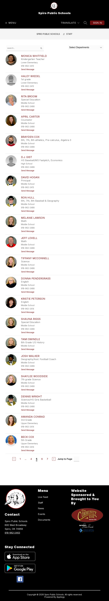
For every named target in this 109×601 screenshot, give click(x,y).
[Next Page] (53, 459)
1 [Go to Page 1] (20, 459)
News (41, 508)
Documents (44, 519)
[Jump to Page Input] (76, 458)
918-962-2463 (12, 532)
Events (41, 514)
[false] (25, 48)
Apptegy (61, 597)
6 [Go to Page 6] (42, 459)
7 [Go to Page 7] (47, 459)
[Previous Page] (14, 459)
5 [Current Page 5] (36, 459)
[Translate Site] (70, 23)
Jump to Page (64, 459)
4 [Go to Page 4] (31, 459)
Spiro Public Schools (48, 34)
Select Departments (79, 47)
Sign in (97, 22)
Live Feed (43, 497)
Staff (69, 34)
